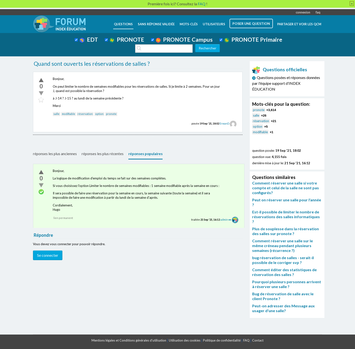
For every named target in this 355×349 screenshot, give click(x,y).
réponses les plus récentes (103, 153)
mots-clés (189, 24)
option (99, 113)
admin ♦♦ (225, 219)
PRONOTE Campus (184, 39)
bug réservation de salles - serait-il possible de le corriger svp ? (283, 260)
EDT (88, 39)
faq (318, 12)
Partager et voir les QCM (299, 24)
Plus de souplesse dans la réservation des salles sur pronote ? (285, 231)
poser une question (251, 23)
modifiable (68, 113)
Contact (257, 340)
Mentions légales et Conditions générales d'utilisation (129, 340)
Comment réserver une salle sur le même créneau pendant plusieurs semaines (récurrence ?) (282, 245)
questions (123, 24)
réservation (85, 113)
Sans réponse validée (156, 24)
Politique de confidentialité (222, 340)
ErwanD (224, 123)
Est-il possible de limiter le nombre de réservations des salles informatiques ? (286, 217)
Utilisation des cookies (184, 340)
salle (56, 113)
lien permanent (63, 217)
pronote (111, 113)
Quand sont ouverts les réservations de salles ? (92, 63)
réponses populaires (145, 153)
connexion (303, 12)
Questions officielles (279, 69)
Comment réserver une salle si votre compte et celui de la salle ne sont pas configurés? (285, 188)
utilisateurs (214, 24)
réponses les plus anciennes (55, 153)
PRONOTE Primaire (253, 39)
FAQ (246, 340)
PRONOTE (127, 39)
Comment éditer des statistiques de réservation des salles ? (284, 272)
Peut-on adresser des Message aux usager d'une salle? (283, 308)
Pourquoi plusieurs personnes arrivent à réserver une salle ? (286, 284)
